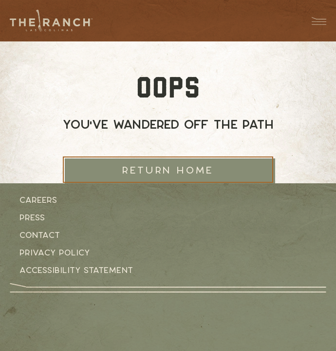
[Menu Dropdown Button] (314, 21)
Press (32, 217)
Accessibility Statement (76, 270)
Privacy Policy (54, 252)
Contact (39, 235)
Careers (38, 200)
